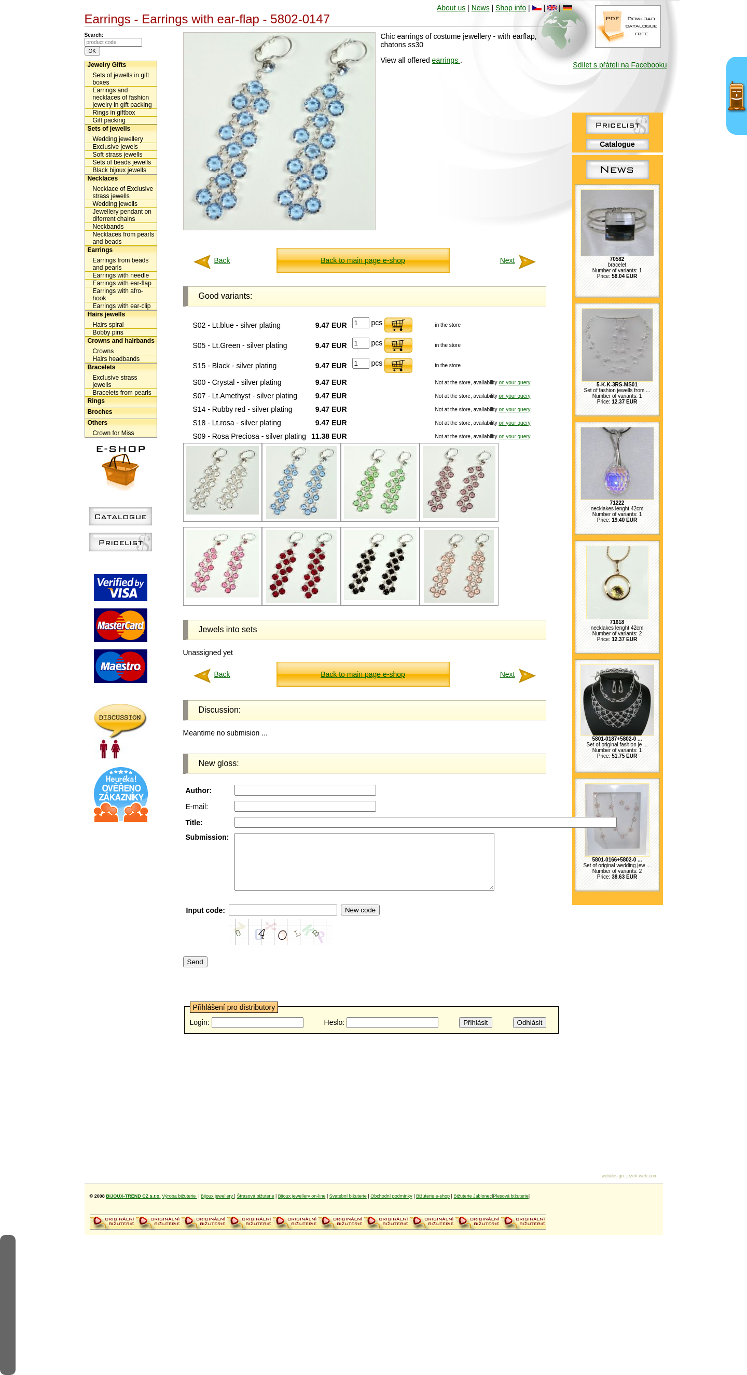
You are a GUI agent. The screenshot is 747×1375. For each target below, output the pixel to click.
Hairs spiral (108, 324)
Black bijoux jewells (119, 170)
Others (98, 422)
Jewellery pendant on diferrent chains (122, 215)
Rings (96, 401)
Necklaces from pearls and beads (124, 238)
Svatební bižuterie (348, 1196)
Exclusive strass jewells (115, 381)
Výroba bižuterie (179, 1196)
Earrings (100, 250)
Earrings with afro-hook (118, 294)
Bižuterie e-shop (433, 1196)
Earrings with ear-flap (122, 283)
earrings (446, 60)
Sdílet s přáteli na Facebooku (620, 65)
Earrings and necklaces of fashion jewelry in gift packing (122, 97)
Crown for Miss (113, 433)
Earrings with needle (121, 275)
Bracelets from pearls (122, 392)
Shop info (510, 8)
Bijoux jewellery (217, 1196)
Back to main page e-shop (363, 260)
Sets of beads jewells (122, 162)
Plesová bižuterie (511, 1196)
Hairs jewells (107, 314)
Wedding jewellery (118, 139)
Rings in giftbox (114, 112)
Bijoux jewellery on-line (302, 1196)
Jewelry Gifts (107, 64)
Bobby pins (108, 332)
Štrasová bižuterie (255, 1196)
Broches (100, 411)
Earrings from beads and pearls (121, 264)
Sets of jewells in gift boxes (121, 79)
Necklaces (103, 178)
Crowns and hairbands (121, 340)
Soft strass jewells (118, 154)
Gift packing (109, 120)
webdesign (612, 1175)
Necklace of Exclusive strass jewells (123, 192)
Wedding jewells (115, 203)
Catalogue (617, 144)
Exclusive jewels (115, 146)
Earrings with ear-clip (122, 306)
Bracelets (102, 367)
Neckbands (108, 226)
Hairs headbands (116, 359)
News (481, 8)
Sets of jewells (109, 128)
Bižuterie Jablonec (472, 1196)
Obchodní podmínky (391, 1196)
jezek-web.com (641, 1175)
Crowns (103, 351)
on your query (514, 382)
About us (451, 8)
